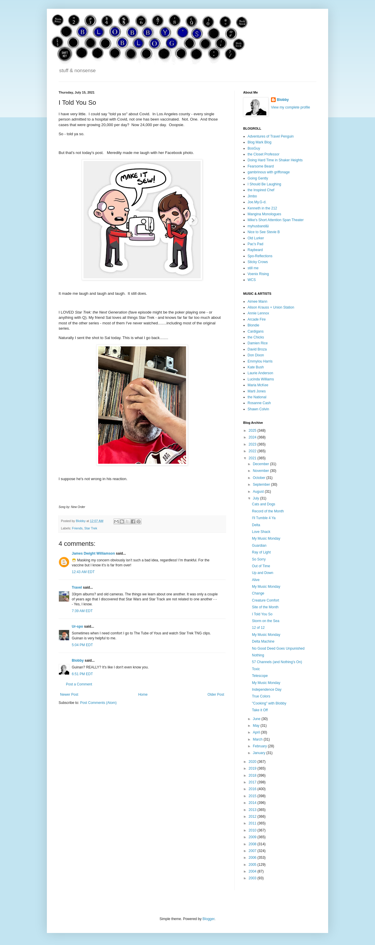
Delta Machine (263, 641)
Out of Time (261, 566)
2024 (253, 437)
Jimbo (252, 196)
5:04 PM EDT (82, 645)
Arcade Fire (257, 319)
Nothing (258, 655)
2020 (253, 762)
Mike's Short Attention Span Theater (276, 220)
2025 (253, 431)
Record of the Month (268, 511)
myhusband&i (258, 226)
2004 (253, 871)
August (259, 492)
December (261, 464)
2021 (253, 458)
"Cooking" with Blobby (269, 703)
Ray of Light (261, 552)
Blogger (208, 919)
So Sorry (259, 559)
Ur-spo (77, 626)
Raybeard (255, 250)
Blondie (253, 325)
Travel (77, 587)
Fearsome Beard (261, 166)
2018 (253, 775)
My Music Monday (266, 538)
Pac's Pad (255, 244)
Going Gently (258, 178)
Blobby (78, 660)
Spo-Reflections (260, 256)
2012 (253, 816)
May (256, 726)
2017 (253, 782)
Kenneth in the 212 (262, 208)
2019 (253, 768)
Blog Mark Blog (259, 142)
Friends (77, 528)
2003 (253, 878)
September (262, 484)
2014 (253, 803)
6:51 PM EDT (82, 674)
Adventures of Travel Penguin (271, 136)
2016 (253, 789)
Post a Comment (79, 684)
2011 (253, 823)
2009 (253, 837)
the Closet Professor (263, 154)
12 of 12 (258, 628)
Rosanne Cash (259, 403)
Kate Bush (256, 367)
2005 (253, 865)
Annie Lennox (258, 313)
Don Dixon (256, 355)
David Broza (257, 349)
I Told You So (262, 614)
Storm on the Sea (265, 621)
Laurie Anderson (260, 373)
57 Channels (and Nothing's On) (277, 662)
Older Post (215, 694)
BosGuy (254, 148)
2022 (253, 451)
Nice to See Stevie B (264, 232)
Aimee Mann (257, 301)
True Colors (261, 696)
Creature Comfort (265, 600)
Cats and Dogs (263, 504)
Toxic (256, 669)
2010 (253, 830)
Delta (256, 525)
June (257, 719)
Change (258, 593)
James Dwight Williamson (93, 553)
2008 (253, 844)
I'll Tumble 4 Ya (264, 518)
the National (257, 397)
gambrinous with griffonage (269, 172)
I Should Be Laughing (264, 184)
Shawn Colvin (258, 409)
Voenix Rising (258, 274)
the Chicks (256, 337)
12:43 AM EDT (83, 572)
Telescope (260, 676)
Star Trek (90, 528)
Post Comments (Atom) (98, 703)
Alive (256, 580)
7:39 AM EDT (82, 611)
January (259, 753)
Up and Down (262, 573)
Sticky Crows (258, 262)
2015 (253, 796)
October (259, 478)
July (256, 498)
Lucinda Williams (261, 379)
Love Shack (261, 532)
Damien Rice (258, 343)
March (258, 739)
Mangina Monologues (264, 214)
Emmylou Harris (260, 361)
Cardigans (256, 331)
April (257, 732)
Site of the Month (265, 607)
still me (253, 268)
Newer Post (69, 694)
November (261, 471)
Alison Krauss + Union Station (271, 307)
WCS (252, 280)
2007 (253, 851)
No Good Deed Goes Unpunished (278, 648)
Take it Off (260, 710)
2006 (253, 858)
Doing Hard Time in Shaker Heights (275, 160)
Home (143, 694)
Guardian (259, 545)
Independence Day (267, 689)
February (260, 746)
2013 (253, 810)
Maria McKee (258, 385)
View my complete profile (290, 107)
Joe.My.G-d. (257, 202)
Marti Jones (257, 391)
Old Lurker (256, 238)
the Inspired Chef (261, 190)
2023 (253, 444)
